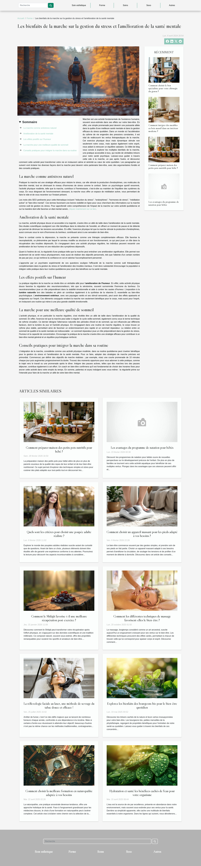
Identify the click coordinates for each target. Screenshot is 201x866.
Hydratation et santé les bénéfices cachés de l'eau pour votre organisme (142, 793)
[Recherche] (32, 5)
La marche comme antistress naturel (40, 128)
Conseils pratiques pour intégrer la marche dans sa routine (50, 150)
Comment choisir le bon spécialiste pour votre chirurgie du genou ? (163, 88)
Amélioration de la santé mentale (38, 134)
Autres (172, 5)
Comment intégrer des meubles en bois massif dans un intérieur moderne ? (163, 128)
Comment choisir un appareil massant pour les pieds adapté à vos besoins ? (142, 534)
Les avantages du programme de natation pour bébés (163, 203)
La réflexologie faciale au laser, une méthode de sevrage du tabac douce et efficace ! (59, 705)
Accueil (20, 18)
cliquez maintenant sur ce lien (82, 209)
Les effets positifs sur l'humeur (37, 139)
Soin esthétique (79, 5)
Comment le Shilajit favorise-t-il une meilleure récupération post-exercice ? (59, 618)
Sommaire (29, 122)
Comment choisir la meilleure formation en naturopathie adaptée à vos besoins (59, 793)
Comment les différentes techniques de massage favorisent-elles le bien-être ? (142, 618)
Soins (125, 5)
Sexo (148, 5)
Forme (102, 5)
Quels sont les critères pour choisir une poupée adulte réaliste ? (59, 534)
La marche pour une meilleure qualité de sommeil (45, 145)
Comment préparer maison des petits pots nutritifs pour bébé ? (163, 166)
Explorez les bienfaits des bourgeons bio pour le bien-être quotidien (142, 705)
